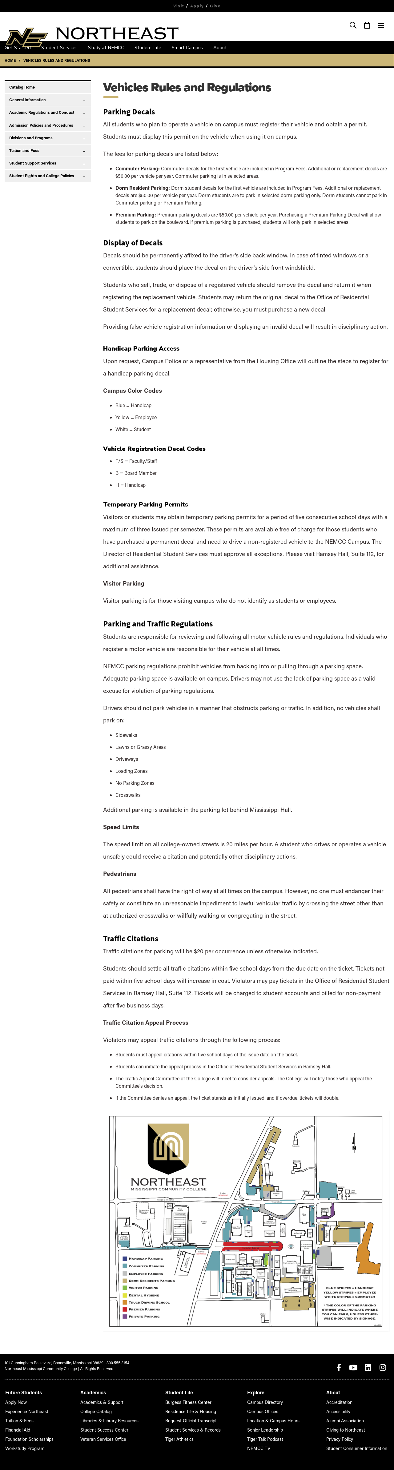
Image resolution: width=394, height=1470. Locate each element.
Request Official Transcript (192, 1419)
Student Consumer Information (360, 1446)
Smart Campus (187, 48)
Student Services (59, 48)
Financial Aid (16, 1428)
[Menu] (381, 25)
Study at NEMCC (106, 48)
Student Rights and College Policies (41, 175)
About (220, 48)
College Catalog (97, 1409)
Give (216, 6)
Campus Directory (269, 1400)
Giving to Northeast (350, 1428)
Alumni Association (350, 1419)
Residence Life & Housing (191, 1409)
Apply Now (14, 1400)
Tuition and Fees (24, 150)
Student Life (148, 48)
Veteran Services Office (103, 1437)
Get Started (18, 48)
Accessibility (344, 1409)
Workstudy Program (22, 1446)
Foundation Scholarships (26, 1437)
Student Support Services (32, 163)
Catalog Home (22, 87)
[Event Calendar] (367, 25)
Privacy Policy (345, 1437)
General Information (27, 99)
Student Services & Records (193, 1428)
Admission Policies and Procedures (41, 125)
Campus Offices (267, 1409)
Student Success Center (104, 1428)
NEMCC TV (263, 1446)
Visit (178, 6)
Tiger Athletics (182, 1437)
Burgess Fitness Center (189, 1400)
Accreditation (345, 1400)
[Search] (353, 25)
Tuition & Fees (17, 1419)
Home (10, 60)
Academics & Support (102, 1400)
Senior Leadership (269, 1428)
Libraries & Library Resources (109, 1419)
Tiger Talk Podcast (269, 1437)
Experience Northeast (24, 1409)
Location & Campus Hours (276, 1419)
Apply (197, 6)
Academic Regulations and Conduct (41, 112)
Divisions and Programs (31, 137)
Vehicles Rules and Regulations (56, 60)
